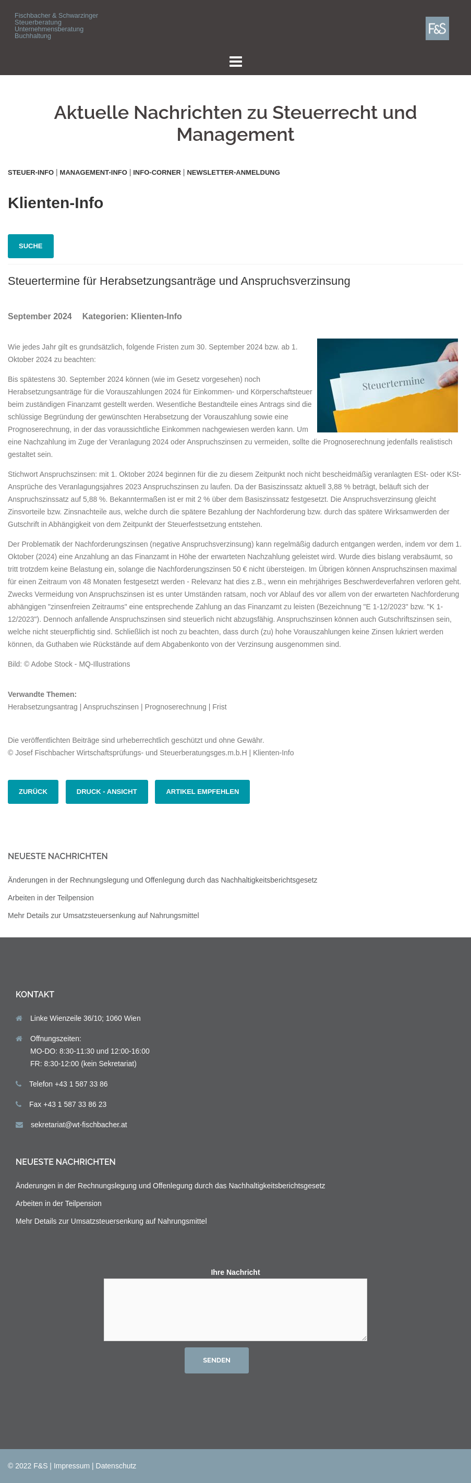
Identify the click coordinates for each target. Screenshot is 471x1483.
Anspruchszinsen (111, 707)
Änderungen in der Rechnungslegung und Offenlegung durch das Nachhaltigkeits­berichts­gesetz (163, 880)
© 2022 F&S (27, 1466)
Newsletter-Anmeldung (233, 172)
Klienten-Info (156, 316)
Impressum (72, 1466)
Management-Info (93, 172)
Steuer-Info (31, 172)
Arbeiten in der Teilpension (51, 898)
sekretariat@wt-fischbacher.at (79, 1124)
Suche (31, 246)
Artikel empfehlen (202, 791)
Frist (219, 707)
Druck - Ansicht (107, 791)
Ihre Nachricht (236, 1305)
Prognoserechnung (176, 707)
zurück (33, 791)
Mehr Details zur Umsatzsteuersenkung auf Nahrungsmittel (103, 915)
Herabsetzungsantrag (43, 707)
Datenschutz (116, 1466)
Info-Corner (157, 172)
